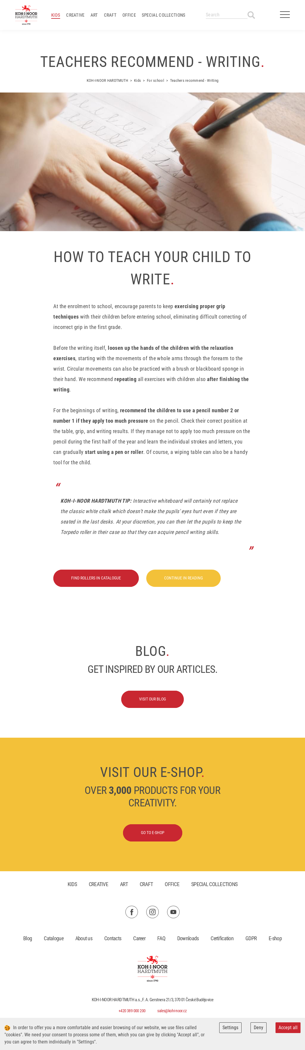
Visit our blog (152, 699)
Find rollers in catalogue (96, 578)
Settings (230, 1027)
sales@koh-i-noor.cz (171, 1010)
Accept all (288, 1027)
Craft (110, 15)
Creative (75, 15)
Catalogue (53, 938)
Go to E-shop (152, 832)
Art (94, 15)
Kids (55, 15)
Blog (27, 938)
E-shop (275, 938)
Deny (258, 1027)
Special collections (164, 15)
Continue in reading (183, 578)
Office (129, 15)
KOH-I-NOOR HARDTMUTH (107, 80)
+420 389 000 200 (132, 1010)
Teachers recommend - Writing (194, 80)
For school (155, 80)
